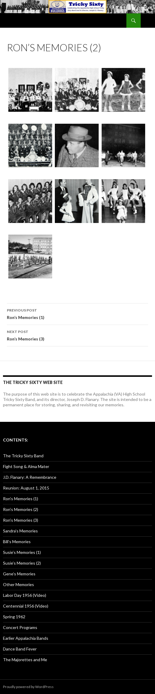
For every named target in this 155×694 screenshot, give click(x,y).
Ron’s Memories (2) (20, 509)
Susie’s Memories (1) (22, 552)
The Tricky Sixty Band (23, 455)
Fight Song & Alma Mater (26, 466)
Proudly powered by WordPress (28, 686)
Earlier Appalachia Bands (25, 638)
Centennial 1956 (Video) (25, 605)
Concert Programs (20, 627)
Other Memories (18, 584)
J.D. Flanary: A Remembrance (29, 477)
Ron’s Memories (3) (77, 334)
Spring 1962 (14, 616)
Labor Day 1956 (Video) (24, 595)
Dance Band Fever (20, 648)
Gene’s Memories (19, 573)
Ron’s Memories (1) (77, 313)
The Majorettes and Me (25, 659)
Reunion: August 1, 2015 (26, 487)
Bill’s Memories (17, 541)
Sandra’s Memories (20, 530)
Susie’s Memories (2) (22, 563)
